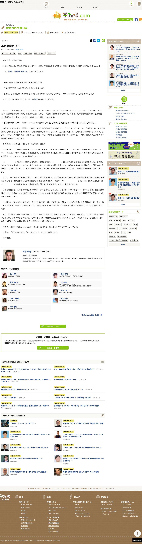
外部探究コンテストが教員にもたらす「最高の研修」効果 (83, 423)
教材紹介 (24, 513)
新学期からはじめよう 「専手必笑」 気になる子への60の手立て (76, 406)
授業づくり (51, 53)
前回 (35, 99)
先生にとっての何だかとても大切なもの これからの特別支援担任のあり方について (26, 370)
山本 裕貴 (13, 290)
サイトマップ (109, 488)
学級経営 (118, 224)
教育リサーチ (25, 529)
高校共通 (133, 228)
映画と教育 (53, 32)
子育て (117, 232)
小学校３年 (134, 240)
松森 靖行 (19, 49)
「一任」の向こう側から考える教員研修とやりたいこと (82, 447)
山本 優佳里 (14, 298)
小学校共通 (28, 53)
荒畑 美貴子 (14, 282)
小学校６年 (113, 228)
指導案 (77, 504)
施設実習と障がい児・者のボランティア (15, 389)
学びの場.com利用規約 (79, 488)
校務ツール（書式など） (83, 516)
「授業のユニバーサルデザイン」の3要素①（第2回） (73, 398)
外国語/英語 (122, 236)
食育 (135, 224)
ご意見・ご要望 (49, 348)
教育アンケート (107, 504)
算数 (124, 220)
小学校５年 (127, 224)
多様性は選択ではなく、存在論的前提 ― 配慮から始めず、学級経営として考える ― (26, 380)
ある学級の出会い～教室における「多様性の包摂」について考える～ (129, 185)
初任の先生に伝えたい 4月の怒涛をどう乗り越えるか (29, 447)
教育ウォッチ (25, 507)
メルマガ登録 (126, 504)
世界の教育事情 (121, 132)
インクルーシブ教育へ (9, 398)
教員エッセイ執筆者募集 (130, 516)
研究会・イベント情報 (109, 511)
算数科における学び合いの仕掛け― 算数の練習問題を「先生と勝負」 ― (83, 459)
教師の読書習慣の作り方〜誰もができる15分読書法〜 (28, 472)
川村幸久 (64, 282)
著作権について (47, 488)
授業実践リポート (27, 523)
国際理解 (112, 236)
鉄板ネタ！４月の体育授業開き (129, 172)
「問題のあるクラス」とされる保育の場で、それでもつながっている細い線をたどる (83, 435)
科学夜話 (119, 135)
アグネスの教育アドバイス (33, 32)
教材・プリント (80, 510)
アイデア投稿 (126, 507)
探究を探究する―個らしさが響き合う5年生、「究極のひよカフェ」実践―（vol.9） (127, 58)
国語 (19, 53)
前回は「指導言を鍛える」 (18, 71)
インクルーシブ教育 (9, 53)
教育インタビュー (27, 504)
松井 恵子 (13, 274)
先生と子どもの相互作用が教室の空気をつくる (26, 458)
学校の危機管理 (121, 129)
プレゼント (105, 514)
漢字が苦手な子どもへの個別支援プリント (69, 389)
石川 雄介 (64, 298)
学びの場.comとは (34, 488)
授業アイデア (79, 507)
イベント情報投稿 (128, 510)
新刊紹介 (24, 510)
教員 (129, 232)
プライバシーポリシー (62, 488)
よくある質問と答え (96, 488)
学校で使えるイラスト (82, 513)
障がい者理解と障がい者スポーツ (65, 379)
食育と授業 (24, 526)
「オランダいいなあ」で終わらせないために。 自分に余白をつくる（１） (128, 49)
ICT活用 (131, 220)
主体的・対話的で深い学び (118, 240)
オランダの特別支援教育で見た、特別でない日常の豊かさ (74, 369)
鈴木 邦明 (64, 274)
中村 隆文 (13, 307)
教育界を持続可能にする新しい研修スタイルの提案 (81, 472)
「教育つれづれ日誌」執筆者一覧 (91, 315)
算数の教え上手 (121, 126)
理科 (123, 232)
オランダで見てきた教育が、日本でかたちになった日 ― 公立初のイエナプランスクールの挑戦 (128, 68)
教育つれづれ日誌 (11, 32)
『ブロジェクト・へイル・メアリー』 (23, 423)
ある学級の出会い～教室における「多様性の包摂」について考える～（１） (30, 435)
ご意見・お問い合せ (128, 513)
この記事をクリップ (50, 326)
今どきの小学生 (121, 137)
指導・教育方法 (39, 53)
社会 (110, 232)
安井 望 (64, 290)
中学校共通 (123, 228)
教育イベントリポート (28, 520)
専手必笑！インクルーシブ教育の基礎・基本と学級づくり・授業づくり (25, 407)
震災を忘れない (70, 32)
